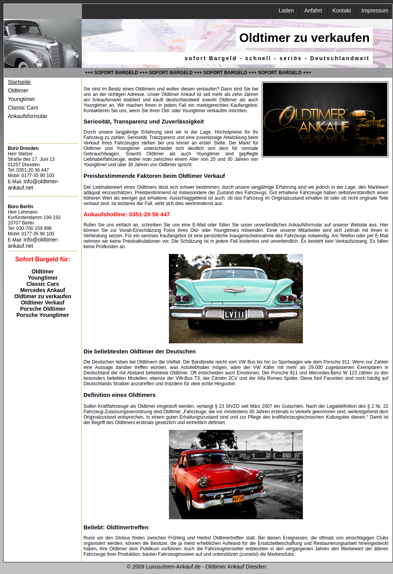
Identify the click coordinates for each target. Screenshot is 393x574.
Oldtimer (18, 90)
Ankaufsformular (27, 116)
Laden (286, 10)
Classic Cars (23, 107)
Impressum (375, 10)
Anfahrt (313, 10)
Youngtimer (21, 99)
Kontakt (341, 10)
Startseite (19, 82)
